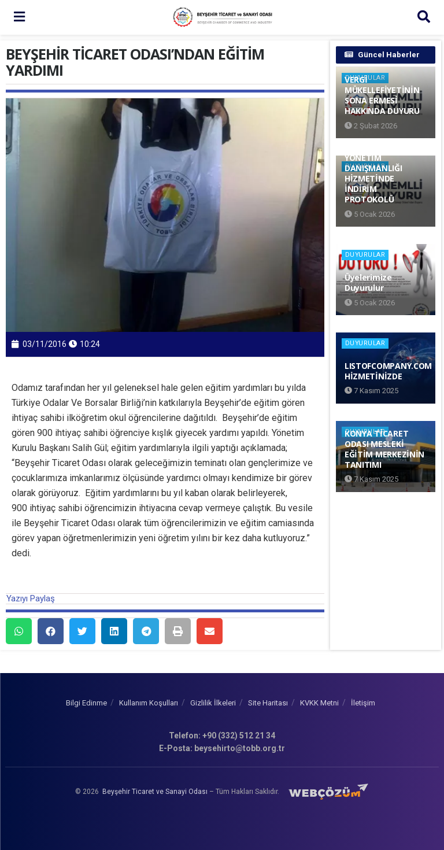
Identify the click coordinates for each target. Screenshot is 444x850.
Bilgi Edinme (86, 703)
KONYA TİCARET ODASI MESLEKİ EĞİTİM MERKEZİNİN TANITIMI (384, 449)
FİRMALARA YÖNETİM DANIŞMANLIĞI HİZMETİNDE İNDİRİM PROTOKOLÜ (373, 173)
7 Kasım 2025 (371, 390)
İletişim (363, 703)
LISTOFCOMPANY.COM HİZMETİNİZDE (388, 371)
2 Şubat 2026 (371, 125)
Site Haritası (268, 703)
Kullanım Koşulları (148, 703)
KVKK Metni (319, 703)
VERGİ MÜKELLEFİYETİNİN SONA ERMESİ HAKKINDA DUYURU (382, 95)
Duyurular (365, 254)
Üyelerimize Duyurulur (368, 282)
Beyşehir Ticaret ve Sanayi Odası (155, 791)
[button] (19, 631)
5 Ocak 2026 (370, 214)
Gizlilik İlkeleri (213, 703)
